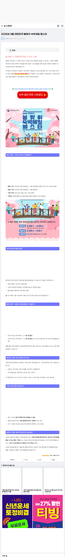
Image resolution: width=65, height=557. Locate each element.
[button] (2, 26)
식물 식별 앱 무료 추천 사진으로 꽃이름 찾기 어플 (10, 491)
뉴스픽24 (8, 26)
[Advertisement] (32, 12)
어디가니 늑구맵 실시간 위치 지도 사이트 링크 (53, 491)
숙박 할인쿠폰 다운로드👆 (32, 94)
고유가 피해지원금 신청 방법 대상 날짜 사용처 (32, 491)
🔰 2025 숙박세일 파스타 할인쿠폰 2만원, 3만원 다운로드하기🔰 (32, 89)
